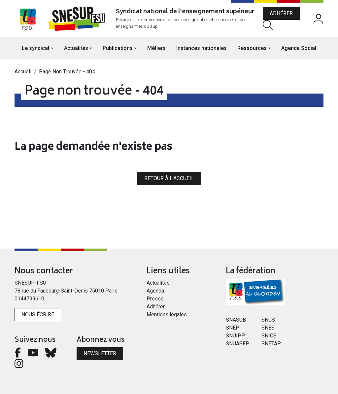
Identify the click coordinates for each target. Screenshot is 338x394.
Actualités (158, 283)
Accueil (23, 71)
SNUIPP (235, 336)
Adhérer (281, 13)
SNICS (269, 336)
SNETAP (271, 343)
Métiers (156, 48)
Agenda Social (298, 48)
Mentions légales (167, 314)
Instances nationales (201, 48)
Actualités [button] (76, 48)
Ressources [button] (252, 48)
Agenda (155, 291)
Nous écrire (37, 314)
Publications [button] (118, 48)
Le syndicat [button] (36, 48)
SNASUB (236, 320)
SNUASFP (237, 343)
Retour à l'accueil (169, 178)
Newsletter (100, 353)
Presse (155, 299)
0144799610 (29, 299)
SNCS (268, 320)
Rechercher (268, 25)
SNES (268, 328)
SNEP (232, 328)
